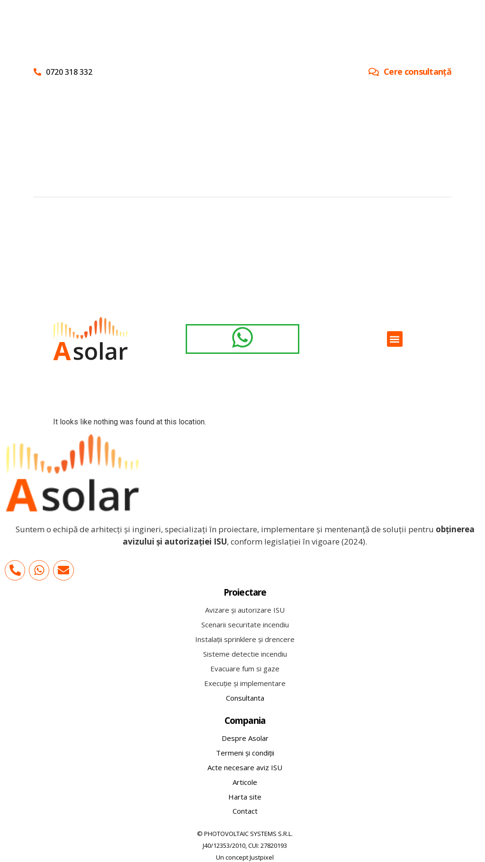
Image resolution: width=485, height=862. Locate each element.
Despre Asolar (245, 738)
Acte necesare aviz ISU (244, 767)
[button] (395, 339)
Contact (245, 811)
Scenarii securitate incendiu (245, 624)
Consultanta (245, 698)
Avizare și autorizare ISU (245, 610)
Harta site (244, 796)
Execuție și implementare (245, 683)
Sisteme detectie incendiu (245, 654)
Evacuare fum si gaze (244, 668)
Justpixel (262, 857)
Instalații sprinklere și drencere (245, 639)
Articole (245, 782)
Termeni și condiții (245, 752)
